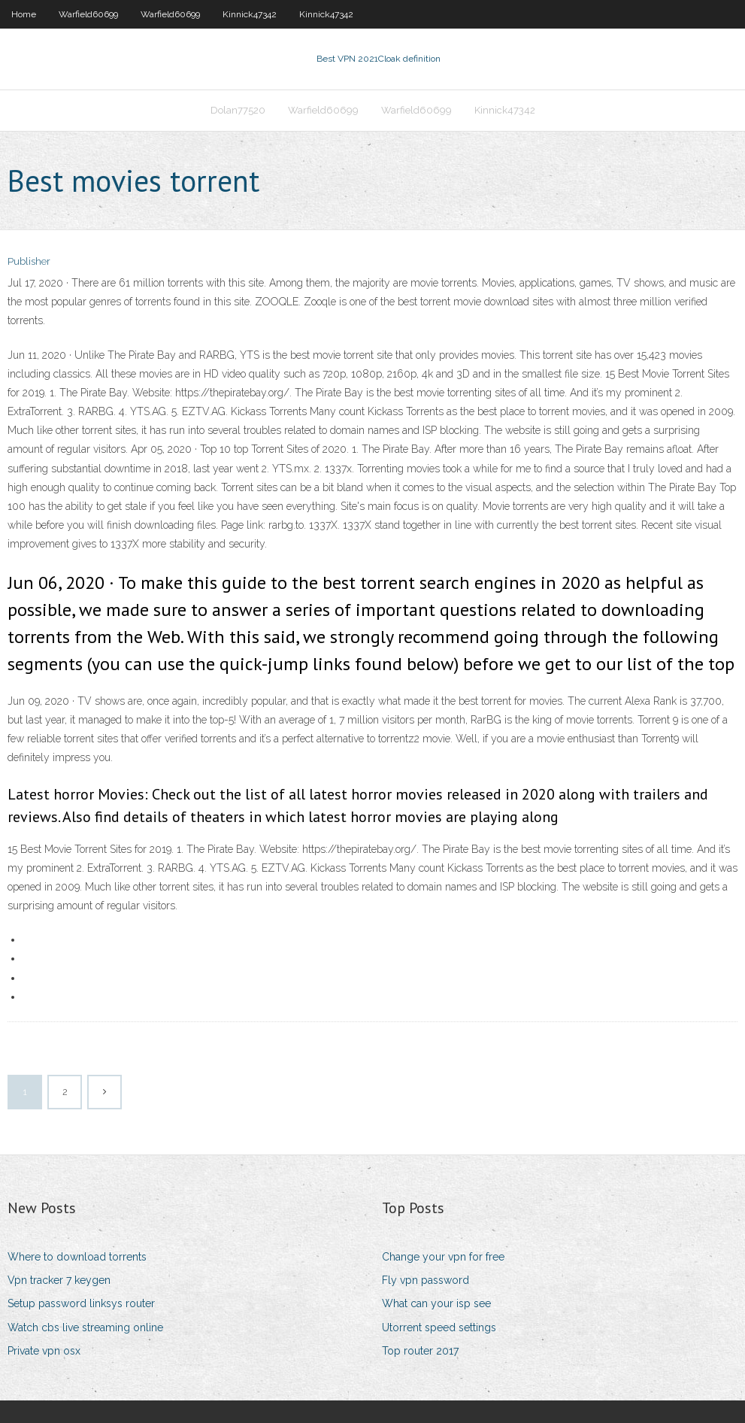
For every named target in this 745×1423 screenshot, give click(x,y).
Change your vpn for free (443, 1257)
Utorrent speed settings (439, 1327)
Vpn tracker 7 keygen (59, 1280)
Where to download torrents (77, 1257)
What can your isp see (436, 1303)
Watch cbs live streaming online (85, 1327)
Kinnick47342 (250, 14)
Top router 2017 (420, 1351)
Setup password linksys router (81, 1303)
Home (23, 14)
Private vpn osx (44, 1351)
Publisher (29, 261)
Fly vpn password (425, 1280)
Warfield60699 (88, 14)
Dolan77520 (237, 110)
